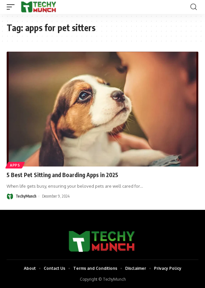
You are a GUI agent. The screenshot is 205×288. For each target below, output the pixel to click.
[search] (193, 7)
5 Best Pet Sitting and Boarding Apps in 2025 (62, 174)
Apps (15, 165)
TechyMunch (26, 196)
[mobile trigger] (12, 7)
